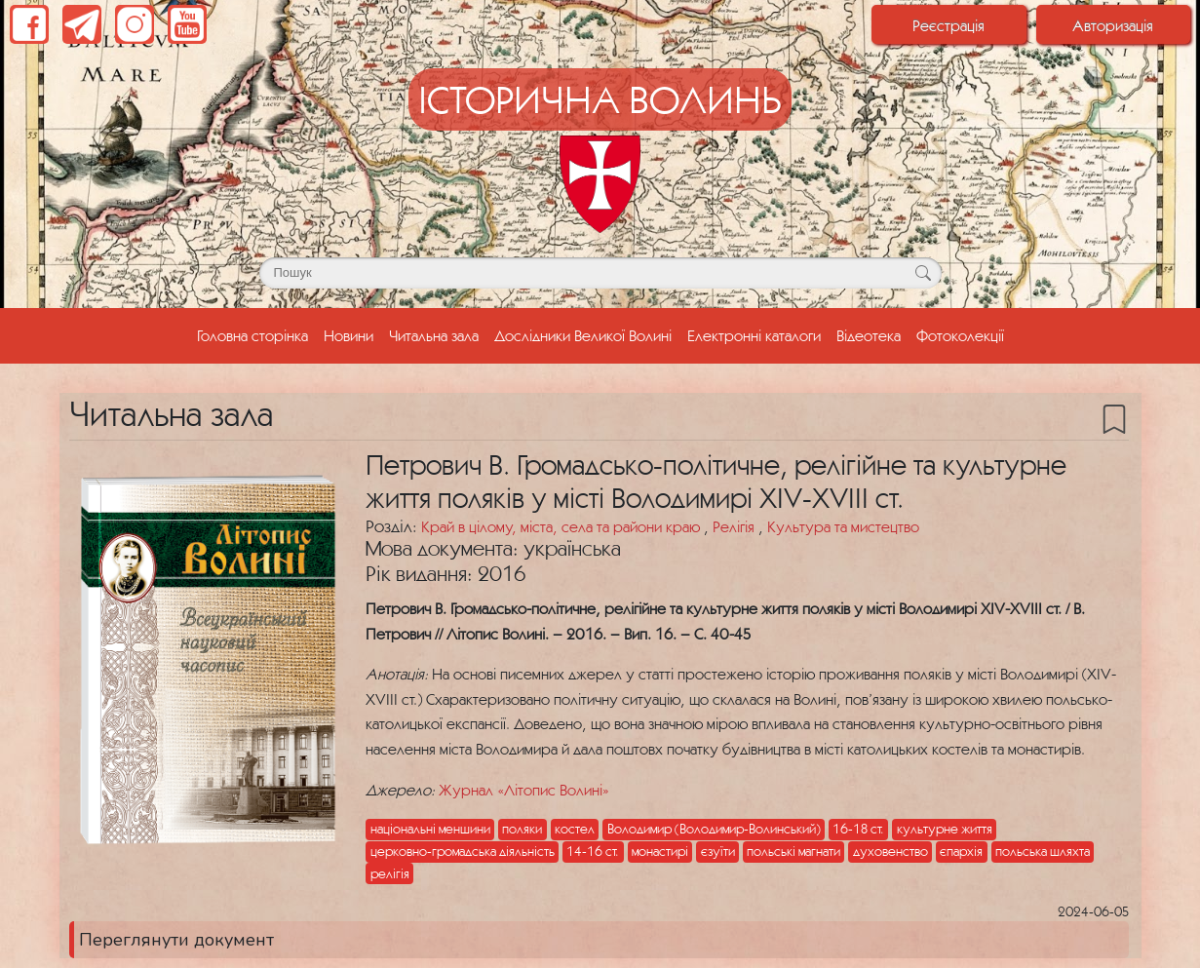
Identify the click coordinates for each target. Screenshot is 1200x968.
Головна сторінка (256, 333)
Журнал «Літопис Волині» (524, 789)
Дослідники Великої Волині (583, 335)
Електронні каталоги (754, 335)
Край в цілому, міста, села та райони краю (562, 526)
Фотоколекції (960, 335)
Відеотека (868, 335)
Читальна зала (434, 335)
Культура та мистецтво (843, 526)
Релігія (735, 526)
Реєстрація (948, 25)
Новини (348, 335)
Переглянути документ (176, 939)
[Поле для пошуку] (600, 273)
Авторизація (1112, 25)
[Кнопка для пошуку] (924, 273)
